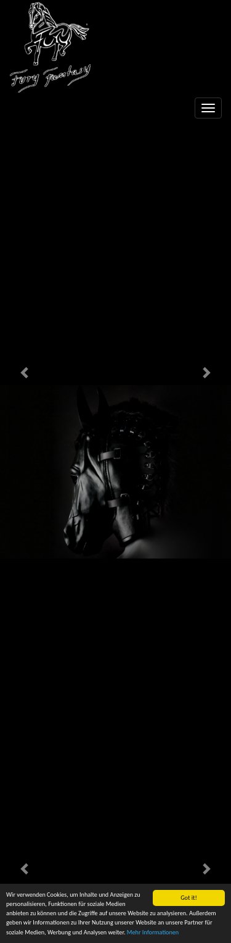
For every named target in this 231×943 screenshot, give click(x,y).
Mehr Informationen (153, 933)
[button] (25, 372)
